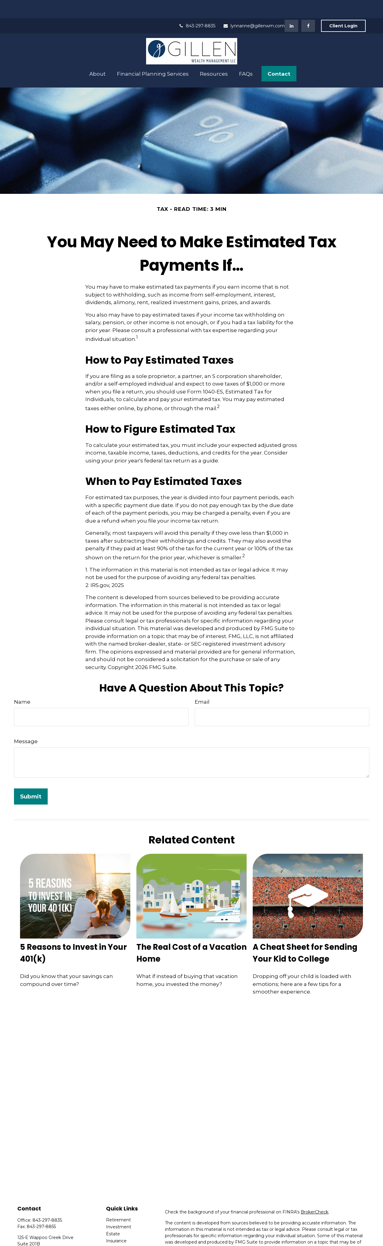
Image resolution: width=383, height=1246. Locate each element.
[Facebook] (308, 8)
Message (26, 723)
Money (113, 1236)
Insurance (116, 1222)
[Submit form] (31, 778)
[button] (97, 55)
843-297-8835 (196, 7)
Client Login (343, 7)
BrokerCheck (314, 1193)
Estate (113, 1215)
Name (22, 684)
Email (202, 684)
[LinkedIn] (291, 8)
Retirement (118, 1201)
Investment (118, 1208)
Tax (109, 1229)
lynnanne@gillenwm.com (254, 7)
